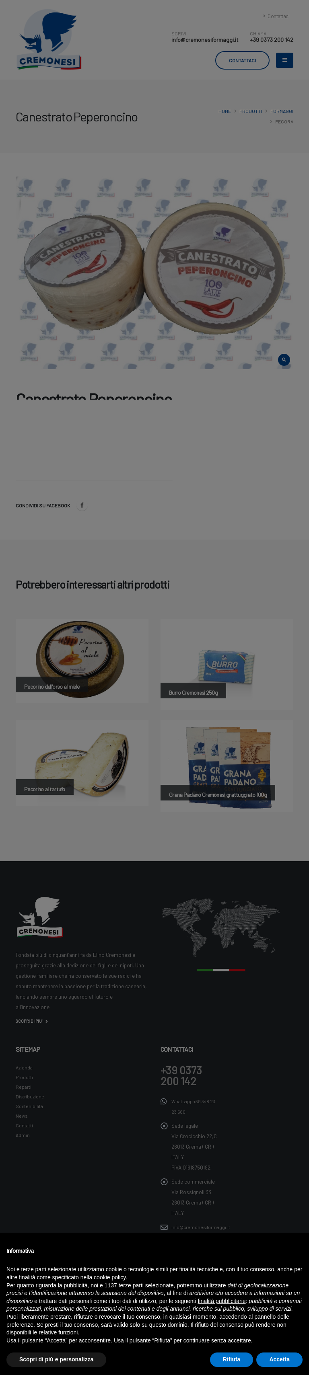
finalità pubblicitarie (221, 1301)
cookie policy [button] (110, 1277)
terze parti (131, 1285)
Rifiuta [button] (232, 1359)
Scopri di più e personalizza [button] (56, 1359)
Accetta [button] (279, 1359)
